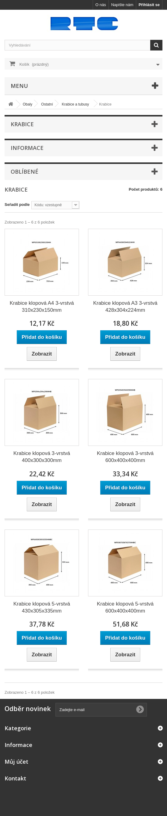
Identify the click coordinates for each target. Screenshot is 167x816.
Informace (27, 147)
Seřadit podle (17, 204)
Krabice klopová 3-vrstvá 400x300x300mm (41, 456)
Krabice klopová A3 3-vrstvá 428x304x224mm (125, 306)
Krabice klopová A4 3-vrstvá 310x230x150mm (42, 306)
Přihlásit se (149, 4)
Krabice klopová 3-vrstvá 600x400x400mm (125, 456)
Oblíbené (24, 171)
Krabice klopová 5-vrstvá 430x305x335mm (41, 607)
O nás (100, 4)
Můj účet (16, 761)
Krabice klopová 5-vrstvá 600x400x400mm (125, 607)
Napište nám (122, 4)
